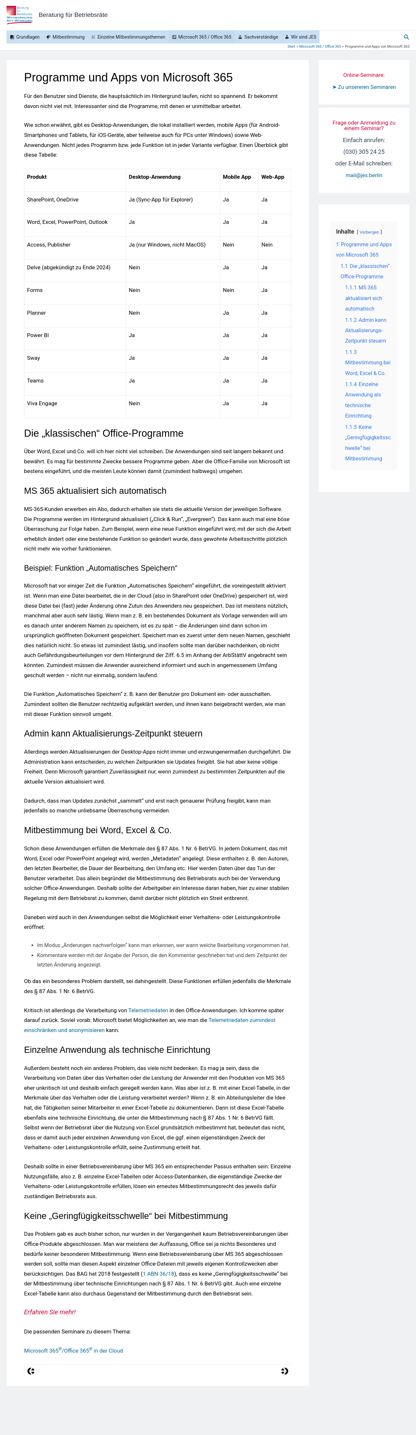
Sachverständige (261, 37)
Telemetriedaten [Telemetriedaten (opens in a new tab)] (148, 1010)
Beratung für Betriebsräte (73, 14)
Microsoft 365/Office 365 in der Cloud (73, 1350)
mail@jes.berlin (364, 186)
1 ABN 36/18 (158, 1274)
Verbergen (370, 244)
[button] (407, 37)
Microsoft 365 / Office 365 (204, 37)
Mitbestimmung (69, 37)
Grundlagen (28, 37)
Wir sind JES (304, 37)
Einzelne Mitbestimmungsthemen (131, 37)
